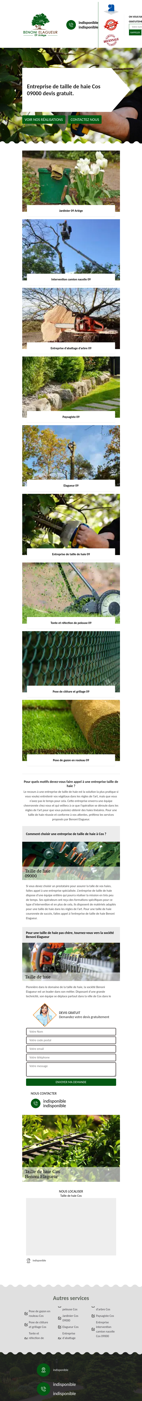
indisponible (88, 22)
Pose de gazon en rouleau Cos (39, 1313)
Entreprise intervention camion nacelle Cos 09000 (105, 1329)
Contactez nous (85, 119)
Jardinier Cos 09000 (70, 1318)
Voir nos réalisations (44, 119)
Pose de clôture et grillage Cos (38, 1324)
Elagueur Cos (70, 1327)
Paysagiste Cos (105, 1316)
